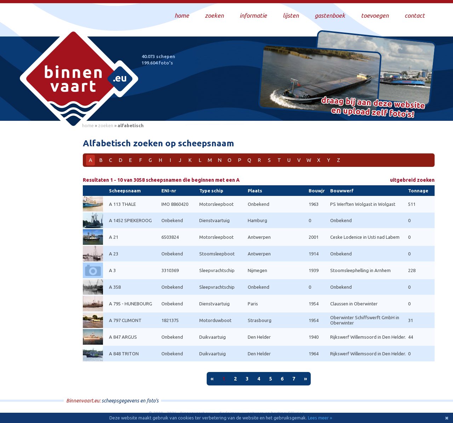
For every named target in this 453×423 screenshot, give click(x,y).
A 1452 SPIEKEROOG (130, 220)
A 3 (112, 270)
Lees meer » (320, 417)
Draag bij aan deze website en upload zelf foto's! (373, 107)
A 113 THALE (122, 204)
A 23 (113, 253)
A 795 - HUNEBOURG (130, 303)
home (88, 125)
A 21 (113, 237)
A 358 (115, 286)
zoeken (105, 125)
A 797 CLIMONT (125, 320)
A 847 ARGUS (123, 336)
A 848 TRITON (124, 353)
